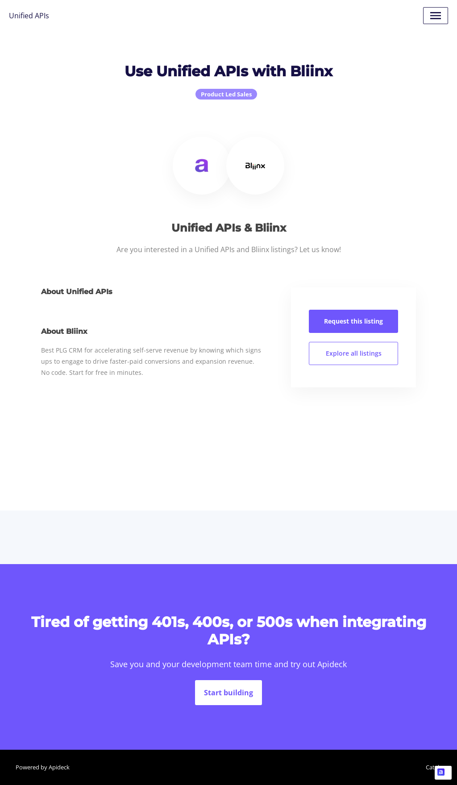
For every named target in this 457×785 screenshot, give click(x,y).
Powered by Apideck (43, 767)
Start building (228, 693)
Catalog (436, 767)
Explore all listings (354, 353)
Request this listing (353, 321)
